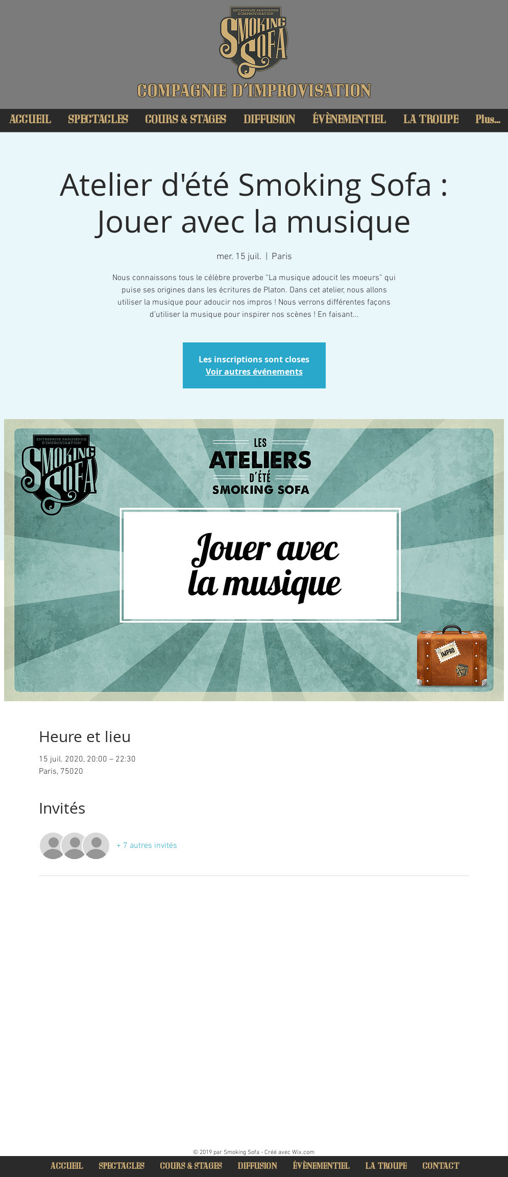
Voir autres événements (254, 371)
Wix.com (303, 1152)
